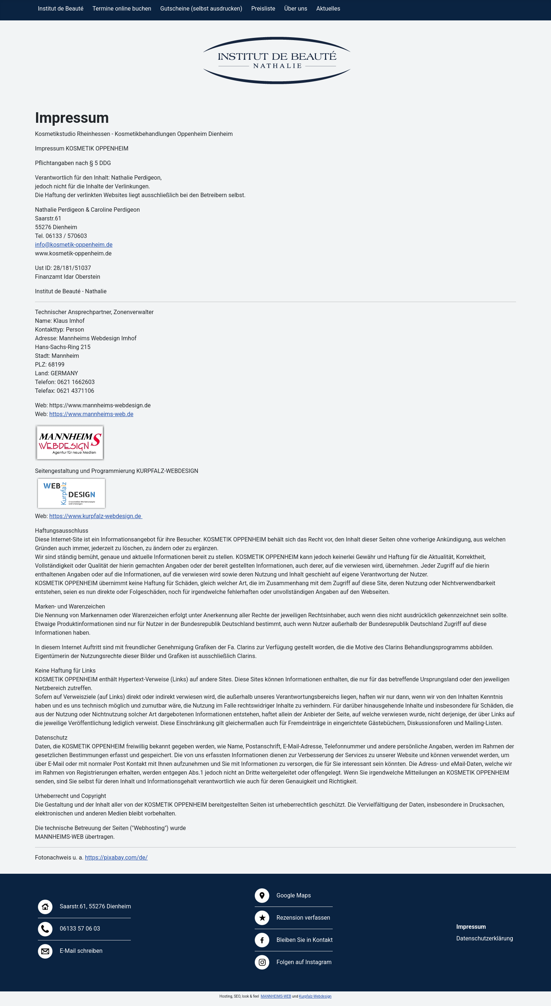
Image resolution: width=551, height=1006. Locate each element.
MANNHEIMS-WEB (276, 996)
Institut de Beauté (60, 8)
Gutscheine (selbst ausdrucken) (201, 8)
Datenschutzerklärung (484, 938)
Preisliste (263, 8)
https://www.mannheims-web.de (91, 414)
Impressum (471, 926)
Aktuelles (328, 8)
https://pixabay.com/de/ (116, 857)
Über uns (295, 8)
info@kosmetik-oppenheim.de (74, 244)
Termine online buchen (122, 8)
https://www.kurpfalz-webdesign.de (95, 516)
